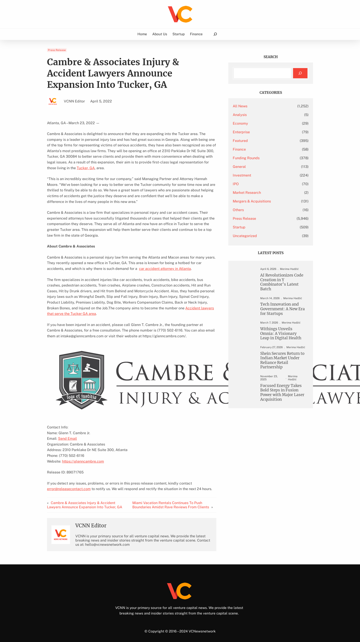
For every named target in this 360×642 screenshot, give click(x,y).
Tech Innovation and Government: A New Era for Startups (282, 309)
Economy (240, 123)
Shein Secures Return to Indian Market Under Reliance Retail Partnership (282, 360)
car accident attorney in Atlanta (165, 269)
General (239, 167)
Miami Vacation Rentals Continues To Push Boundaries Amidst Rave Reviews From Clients (170, 505)
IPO (236, 184)
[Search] (300, 73)
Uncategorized (245, 236)
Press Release (57, 50)
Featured (240, 141)
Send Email (67, 438)
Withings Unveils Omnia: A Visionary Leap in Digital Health (280, 333)
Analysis (240, 115)
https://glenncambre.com (83, 461)
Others (238, 210)
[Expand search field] (215, 34)
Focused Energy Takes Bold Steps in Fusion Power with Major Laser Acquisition (282, 392)
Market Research (247, 192)
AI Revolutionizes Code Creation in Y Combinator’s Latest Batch (281, 282)
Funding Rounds (246, 158)
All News (240, 106)
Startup (239, 227)
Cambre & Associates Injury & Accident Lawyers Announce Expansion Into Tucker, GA (84, 505)
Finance (239, 149)
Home (142, 34)
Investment (242, 175)
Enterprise (241, 132)
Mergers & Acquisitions (252, 201)
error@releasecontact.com (69, 489)
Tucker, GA (86, 168)
